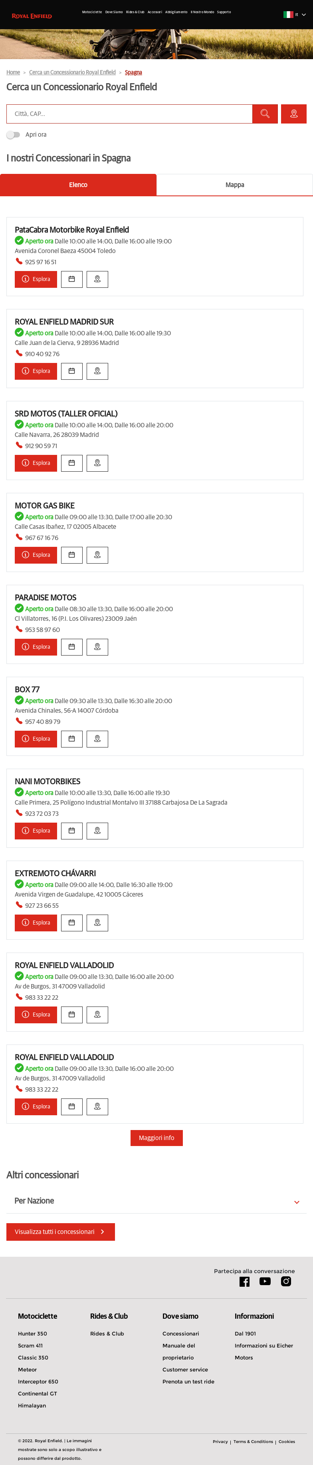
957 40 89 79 (42, 722)
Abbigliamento (176, 12)
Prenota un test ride (188, 1381)
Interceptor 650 (38, 1381)
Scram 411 (30, 1345)
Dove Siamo (114, 12)
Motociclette (92, 12)
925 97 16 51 (40, 262)
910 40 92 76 (42, 354)
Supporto (224, 12)
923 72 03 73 (42, 814)
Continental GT (37, 1393)
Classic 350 (33, 1357)
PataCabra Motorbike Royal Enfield (72, 230)
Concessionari (180, 1333)
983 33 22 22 (41, 998)
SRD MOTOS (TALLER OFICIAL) (66, 414)
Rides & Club (135, 12)
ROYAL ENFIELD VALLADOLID (64, 966)
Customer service (185, 1369)
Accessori (155, 12)
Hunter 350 (32, 1333)
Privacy (220, 1441)
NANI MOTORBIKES (47, 782)
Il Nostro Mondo (202, 12)
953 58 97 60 (42, 630)
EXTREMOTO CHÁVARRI (55, 874)
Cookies (287, 1441)
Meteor (27, 1369)
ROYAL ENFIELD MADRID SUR (64, 322)
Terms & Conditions (253, 1441)
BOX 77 (27, 690)
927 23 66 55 (42, 906)
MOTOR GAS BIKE (45, 506)
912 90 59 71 (41, 446)
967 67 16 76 (41, 538)
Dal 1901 (245, 1333)
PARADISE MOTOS (45, 598)
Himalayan (32, 1405)
